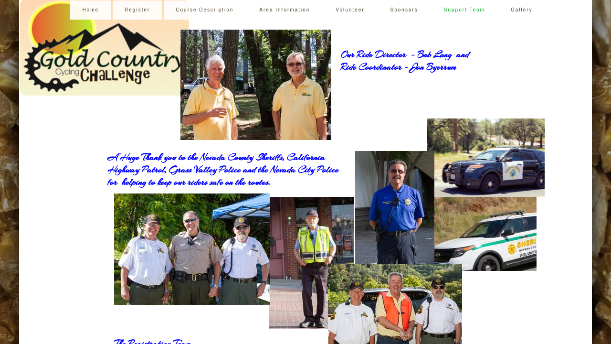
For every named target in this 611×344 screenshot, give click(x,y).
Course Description (204, 9)
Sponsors (404, 9)
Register (137, 9)
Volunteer (350, 9)
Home (90, 9)
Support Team (464, 9)
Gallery (522, 9)
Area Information (284, 9)
